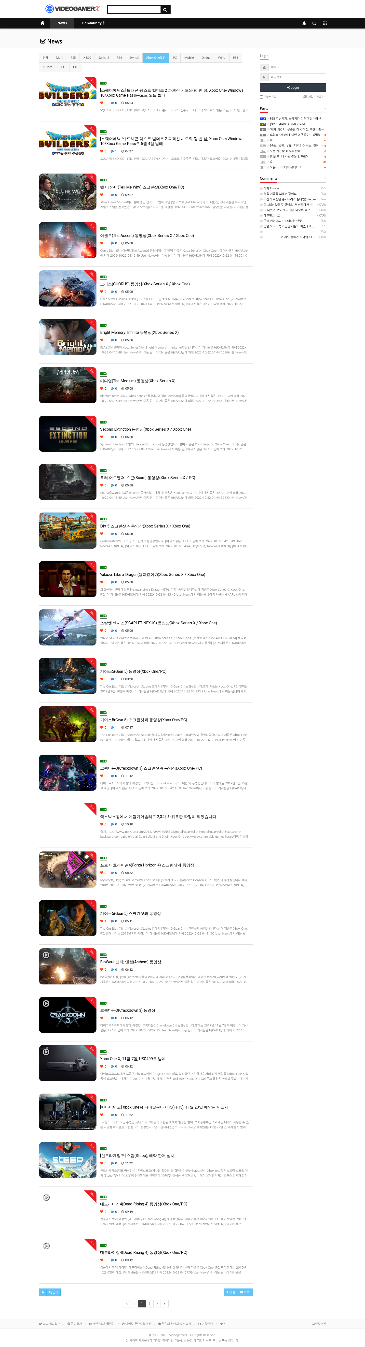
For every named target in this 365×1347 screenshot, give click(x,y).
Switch (134, 57)
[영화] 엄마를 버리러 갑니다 (286, 124)
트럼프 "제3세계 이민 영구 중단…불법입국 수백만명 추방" (305, 134)
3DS (63, 67)
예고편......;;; (270, 215)
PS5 (73, 57)
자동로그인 (268, 97)
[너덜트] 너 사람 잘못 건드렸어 (288, 156)
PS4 (119, 57)
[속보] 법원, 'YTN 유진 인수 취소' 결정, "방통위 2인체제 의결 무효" (311, 145)
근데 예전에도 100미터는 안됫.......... (285, 221)
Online (206, 57)
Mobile (189, 57)
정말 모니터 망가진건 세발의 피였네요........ (289, 226)
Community (93, 23)
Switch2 (103, 57)
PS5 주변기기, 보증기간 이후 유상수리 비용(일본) (299, 118)
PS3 (235, 57)
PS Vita (48, 67)
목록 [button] (245, 1292)
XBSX (87, 57)
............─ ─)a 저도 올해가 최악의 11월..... (290, 237)
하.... (271, 140)
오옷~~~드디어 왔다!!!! (284, 167)
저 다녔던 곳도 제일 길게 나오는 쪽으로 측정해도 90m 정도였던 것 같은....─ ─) (312, 210)
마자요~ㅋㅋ (270, 188)
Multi (59, 57)
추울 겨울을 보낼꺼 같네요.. (279, 193)
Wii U (221, 57)
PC (175, 57)
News (62, 23)
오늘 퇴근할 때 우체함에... (285, 151)
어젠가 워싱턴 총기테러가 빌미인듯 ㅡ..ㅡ (288, 199)
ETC (76, 67)
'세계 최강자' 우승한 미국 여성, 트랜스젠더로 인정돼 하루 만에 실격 (311, 129)
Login (293, 87)
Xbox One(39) (156, 57)
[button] (43, 1292)
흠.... (271, 162)
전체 (46, 57)
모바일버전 (319, 1323)
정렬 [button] (231, 1292)
